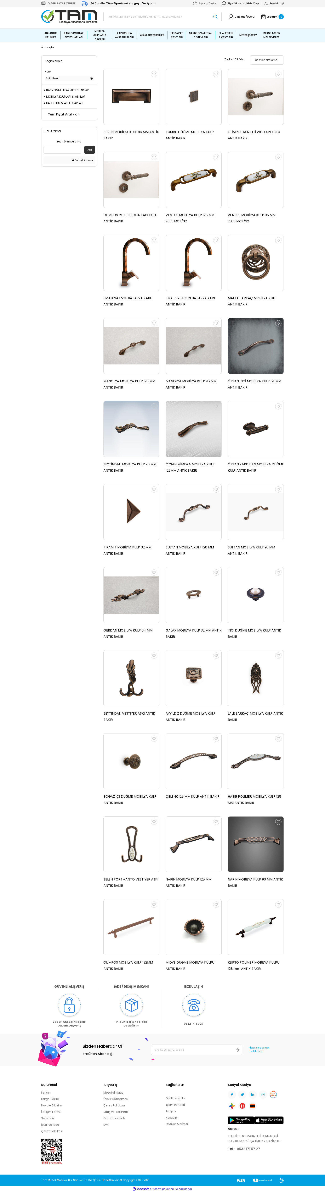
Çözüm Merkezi (177, 1124)
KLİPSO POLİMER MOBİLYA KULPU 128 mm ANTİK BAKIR (253, 965)
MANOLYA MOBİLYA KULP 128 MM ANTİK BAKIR (129, 384)
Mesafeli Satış (113, 1092)
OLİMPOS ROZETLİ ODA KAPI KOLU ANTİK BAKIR (130, 218)
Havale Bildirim (51, 1105)
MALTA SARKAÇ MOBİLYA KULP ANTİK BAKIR (252, 301)
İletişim (46, 1092)
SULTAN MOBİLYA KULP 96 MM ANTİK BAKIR (251, 550)
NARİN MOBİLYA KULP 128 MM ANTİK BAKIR (188, 882)
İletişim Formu (51, 1112)
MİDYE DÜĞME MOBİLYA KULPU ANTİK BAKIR (190, 965)
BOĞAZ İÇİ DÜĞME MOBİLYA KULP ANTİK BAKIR (129, 799)
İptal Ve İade (50, 1125)
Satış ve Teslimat (115, 1112)
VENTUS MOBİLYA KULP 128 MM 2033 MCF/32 (190, 218)
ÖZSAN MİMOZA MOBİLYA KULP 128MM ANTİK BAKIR (190, 467)
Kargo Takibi (50, 1099)
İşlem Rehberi (175, 1105)
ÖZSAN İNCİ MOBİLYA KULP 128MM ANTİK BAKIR (254, 384)
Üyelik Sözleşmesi (115, 1099)
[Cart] (272, 16)
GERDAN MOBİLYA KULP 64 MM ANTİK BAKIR (128, 633)
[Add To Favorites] (154, 74)
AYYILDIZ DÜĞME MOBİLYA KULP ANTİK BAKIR (191, 716)
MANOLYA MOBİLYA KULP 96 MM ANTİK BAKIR (191, 384)
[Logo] (69, 16)
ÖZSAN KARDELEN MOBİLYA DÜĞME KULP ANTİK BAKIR (256, 467)
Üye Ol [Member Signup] (251, 16)
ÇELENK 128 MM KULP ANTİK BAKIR (192, 796)
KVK (106, 1125)
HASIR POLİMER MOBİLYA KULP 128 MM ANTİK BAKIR (254, 799)
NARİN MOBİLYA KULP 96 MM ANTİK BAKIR (255, 882)
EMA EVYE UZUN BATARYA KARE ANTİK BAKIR (191, 301)
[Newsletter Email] (196, 1050)
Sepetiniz (47, 1118)
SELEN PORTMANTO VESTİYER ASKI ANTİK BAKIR (130, 882)
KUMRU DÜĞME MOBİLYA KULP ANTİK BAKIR (190, 135)
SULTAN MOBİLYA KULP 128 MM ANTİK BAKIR (190, 550)
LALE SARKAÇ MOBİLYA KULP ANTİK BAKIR (255, 716)
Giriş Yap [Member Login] (240, 16)
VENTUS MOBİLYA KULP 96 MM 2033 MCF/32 (251, 218)
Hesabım (172, 1118)
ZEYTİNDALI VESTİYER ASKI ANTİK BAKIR (129, 716)
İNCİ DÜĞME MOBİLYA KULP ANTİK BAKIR (254, 633)
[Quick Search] (62, 150)
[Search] (162, 17)
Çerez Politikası (52, 1131)
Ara (89, 149)
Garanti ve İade (114, 1118)
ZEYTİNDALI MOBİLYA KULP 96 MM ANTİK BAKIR (129, 467)
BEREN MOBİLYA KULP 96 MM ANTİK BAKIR (131, 135)
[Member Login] (252, 3)
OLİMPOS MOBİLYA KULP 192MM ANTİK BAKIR (128, 965)
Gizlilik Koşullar (176, 1098)
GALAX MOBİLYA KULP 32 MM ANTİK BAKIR (194, 633)
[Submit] (237, 1050)
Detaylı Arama (82, 160)
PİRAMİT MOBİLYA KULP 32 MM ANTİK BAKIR (127, 550)
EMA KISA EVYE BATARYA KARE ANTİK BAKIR (127, 301)
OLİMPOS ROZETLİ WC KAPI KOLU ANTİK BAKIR (254, 135)
